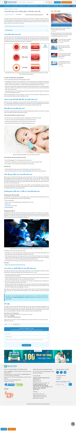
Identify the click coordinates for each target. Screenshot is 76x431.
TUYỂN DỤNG (55, 5)
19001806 (12, 315)
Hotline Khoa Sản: (39, 396)
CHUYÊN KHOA (15, 5)
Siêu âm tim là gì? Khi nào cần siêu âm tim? (15, 26)
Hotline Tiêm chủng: (40, 395)
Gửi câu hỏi (57, 2)
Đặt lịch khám (12, 429)
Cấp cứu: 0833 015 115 (66, 2)
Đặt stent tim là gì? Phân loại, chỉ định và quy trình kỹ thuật (64, 47)
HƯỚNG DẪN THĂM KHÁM (32, 5)
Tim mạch (15, 9)
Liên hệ (58, 379)
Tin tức (11, 9)
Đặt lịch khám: (38, 398)
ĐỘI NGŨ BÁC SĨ (23, 5)
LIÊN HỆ (61, 5)
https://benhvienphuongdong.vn (14, 317)
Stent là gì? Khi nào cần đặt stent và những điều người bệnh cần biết (64, 55)
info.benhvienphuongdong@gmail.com (14, 379)
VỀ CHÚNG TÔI (48, 5)
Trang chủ (6, 9)
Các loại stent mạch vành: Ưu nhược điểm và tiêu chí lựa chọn (64, 63)
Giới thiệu (59, 377)
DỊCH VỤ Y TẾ (7, 5)
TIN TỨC (41, 5)
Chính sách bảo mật (61, 375)
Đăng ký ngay (26, 345)
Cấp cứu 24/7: (39, 393)
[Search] (43, 2)
